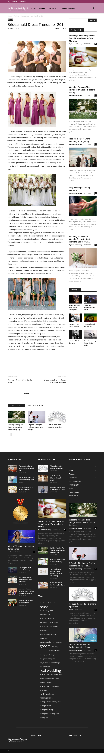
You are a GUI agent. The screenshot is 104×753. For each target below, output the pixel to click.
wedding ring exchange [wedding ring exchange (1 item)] (47, 710)
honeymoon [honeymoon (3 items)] (54, 650)
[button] (94, 8)
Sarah (11, 28)
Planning (42, 8)
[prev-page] (9, 434)
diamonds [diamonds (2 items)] (54, 626)
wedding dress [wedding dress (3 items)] (47, 694)
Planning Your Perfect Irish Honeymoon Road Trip (26, 468)
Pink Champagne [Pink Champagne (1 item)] (45, 667)
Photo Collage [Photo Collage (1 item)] (55, 663)
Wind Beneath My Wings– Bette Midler (90, 343)
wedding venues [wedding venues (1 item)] (55, 713)
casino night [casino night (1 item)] (43, 622)
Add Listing (22, 2)
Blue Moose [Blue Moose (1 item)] (43, 603)
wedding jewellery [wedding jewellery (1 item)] (45, 702)
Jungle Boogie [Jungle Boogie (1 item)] (51, 655)
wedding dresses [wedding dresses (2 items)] (46, 698)
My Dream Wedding (75, 44)
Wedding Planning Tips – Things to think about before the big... (82, 90)
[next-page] (12, 434)
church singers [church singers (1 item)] (44, 626)
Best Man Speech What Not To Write (20, 381)
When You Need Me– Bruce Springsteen (74, 307)
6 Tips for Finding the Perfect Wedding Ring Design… (35, 427)
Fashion (16, 16)
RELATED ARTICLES (16, 406)
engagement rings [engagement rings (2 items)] (47, 642)
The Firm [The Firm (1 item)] (42, 682)
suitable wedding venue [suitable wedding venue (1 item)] (47, 678)
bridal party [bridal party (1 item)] (51, 603)
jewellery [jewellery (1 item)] (42, 655)
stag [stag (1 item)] (60, 674)
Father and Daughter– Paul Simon (89, 307)
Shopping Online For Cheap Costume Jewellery (55, 381)
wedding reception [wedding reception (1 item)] (45, 706)
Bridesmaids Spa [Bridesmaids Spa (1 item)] (45, 614)
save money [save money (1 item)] (54, 674)
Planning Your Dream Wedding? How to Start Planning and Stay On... (79, 239)
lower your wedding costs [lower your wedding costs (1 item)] (47, 659)
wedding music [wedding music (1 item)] (56, 702)
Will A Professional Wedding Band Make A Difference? (26, 580)
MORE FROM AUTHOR (35, 406)
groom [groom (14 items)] (45, 646)
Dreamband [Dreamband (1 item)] (43, 630)
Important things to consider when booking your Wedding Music (26, 591)
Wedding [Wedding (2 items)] (55, 686)
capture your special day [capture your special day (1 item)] (47, 618)
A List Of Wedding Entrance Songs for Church (56, 478)
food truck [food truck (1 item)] (59, 642)
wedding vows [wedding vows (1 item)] (44, 717)
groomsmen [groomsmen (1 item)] (43, 651)
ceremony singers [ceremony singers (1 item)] (54, 622)
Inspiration (53, 8)
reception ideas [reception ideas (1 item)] (44, 674)
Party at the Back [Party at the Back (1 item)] (45, 663)
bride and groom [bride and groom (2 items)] (46, 610)
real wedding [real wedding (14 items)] (50, 670)
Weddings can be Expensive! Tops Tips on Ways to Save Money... (82, 38)
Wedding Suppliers (68, 8)
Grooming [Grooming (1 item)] (55, 647)
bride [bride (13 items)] (44, 606)
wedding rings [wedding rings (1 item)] (44, 713)
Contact (15, 2)
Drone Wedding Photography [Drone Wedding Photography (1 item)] (48, 634)
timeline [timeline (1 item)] (49, 682)
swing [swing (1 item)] (57, 678)
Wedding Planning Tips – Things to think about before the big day (16, 427)
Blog (9, 2)
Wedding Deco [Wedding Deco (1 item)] (44, 690)
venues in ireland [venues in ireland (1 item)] (45, 686)
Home (34, 8)
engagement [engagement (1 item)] (43, 638)
